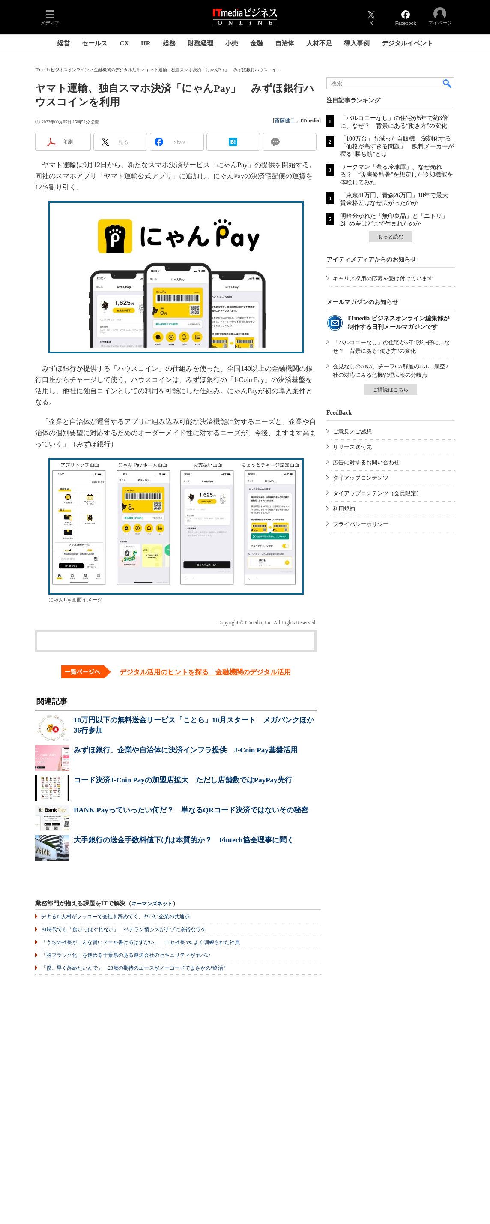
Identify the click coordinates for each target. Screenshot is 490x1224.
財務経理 (200, 43)
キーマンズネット (152, 904)
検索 (447, 83)
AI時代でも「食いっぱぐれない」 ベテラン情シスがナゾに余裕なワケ (123, 929)
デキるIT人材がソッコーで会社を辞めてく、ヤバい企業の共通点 (115, 917)
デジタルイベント (407, 43)
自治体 (284, 43)
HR (146, 43)
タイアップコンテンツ (360, 478)
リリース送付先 (352, 447)
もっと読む (390, 237)
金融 (256, 43)
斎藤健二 (285, 120)
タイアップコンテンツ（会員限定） (377, 493)
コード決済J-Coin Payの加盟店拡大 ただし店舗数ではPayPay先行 (183, 780)
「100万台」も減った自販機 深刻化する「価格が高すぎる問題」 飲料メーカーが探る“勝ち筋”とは (397, 146)
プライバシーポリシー (360, 524)
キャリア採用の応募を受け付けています (383, 278)
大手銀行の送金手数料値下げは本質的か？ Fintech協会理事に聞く (184, 840)
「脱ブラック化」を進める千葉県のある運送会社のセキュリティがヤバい (126, 955)
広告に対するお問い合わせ (366, 462)
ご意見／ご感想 (352, 431)
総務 (169, 43)
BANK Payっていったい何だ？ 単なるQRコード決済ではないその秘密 (191, 810)
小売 (231, 43)
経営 (63, 43)
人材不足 (319, 43)
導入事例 (357, 43)
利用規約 (344, 508)
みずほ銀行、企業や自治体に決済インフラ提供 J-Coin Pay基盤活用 (186, 750)
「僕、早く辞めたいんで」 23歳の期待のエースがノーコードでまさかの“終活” (133, 968)
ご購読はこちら (391, 390)
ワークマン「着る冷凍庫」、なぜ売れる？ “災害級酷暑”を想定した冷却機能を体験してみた (396, 175)
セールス (95, 43)
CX (124, 43)
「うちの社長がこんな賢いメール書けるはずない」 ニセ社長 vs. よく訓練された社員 (140, 942)
